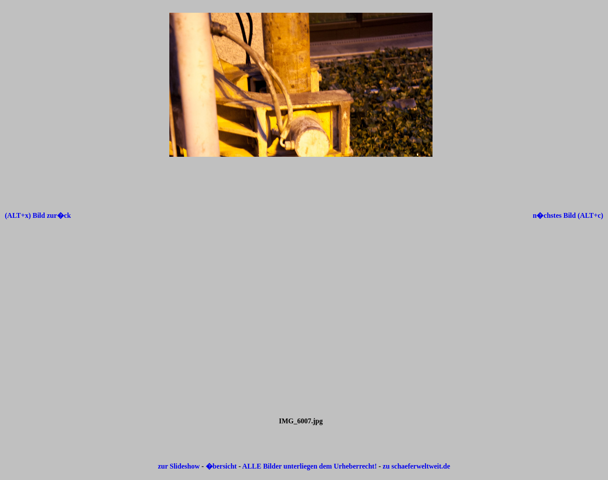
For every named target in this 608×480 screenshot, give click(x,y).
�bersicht (222, 466)
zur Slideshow (179, 466)
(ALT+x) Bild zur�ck (38, 215)
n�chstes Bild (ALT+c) (568, 215)
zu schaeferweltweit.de (416, 466)
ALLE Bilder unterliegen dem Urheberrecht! (309, 466)
